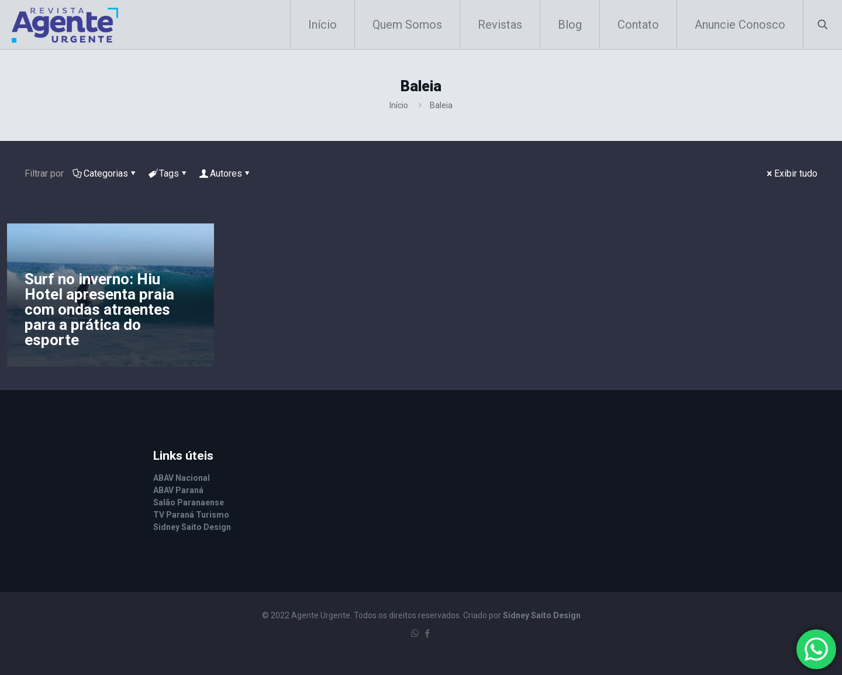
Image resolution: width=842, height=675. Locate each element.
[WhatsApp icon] (414, 633)
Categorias (105, 173)
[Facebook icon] (427, 633)
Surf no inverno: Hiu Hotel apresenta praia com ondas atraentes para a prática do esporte (99, 309)
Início (398, 105)
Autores (225, 173)
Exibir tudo (791, 173)
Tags (168, 173)
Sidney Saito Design (542, 615)
